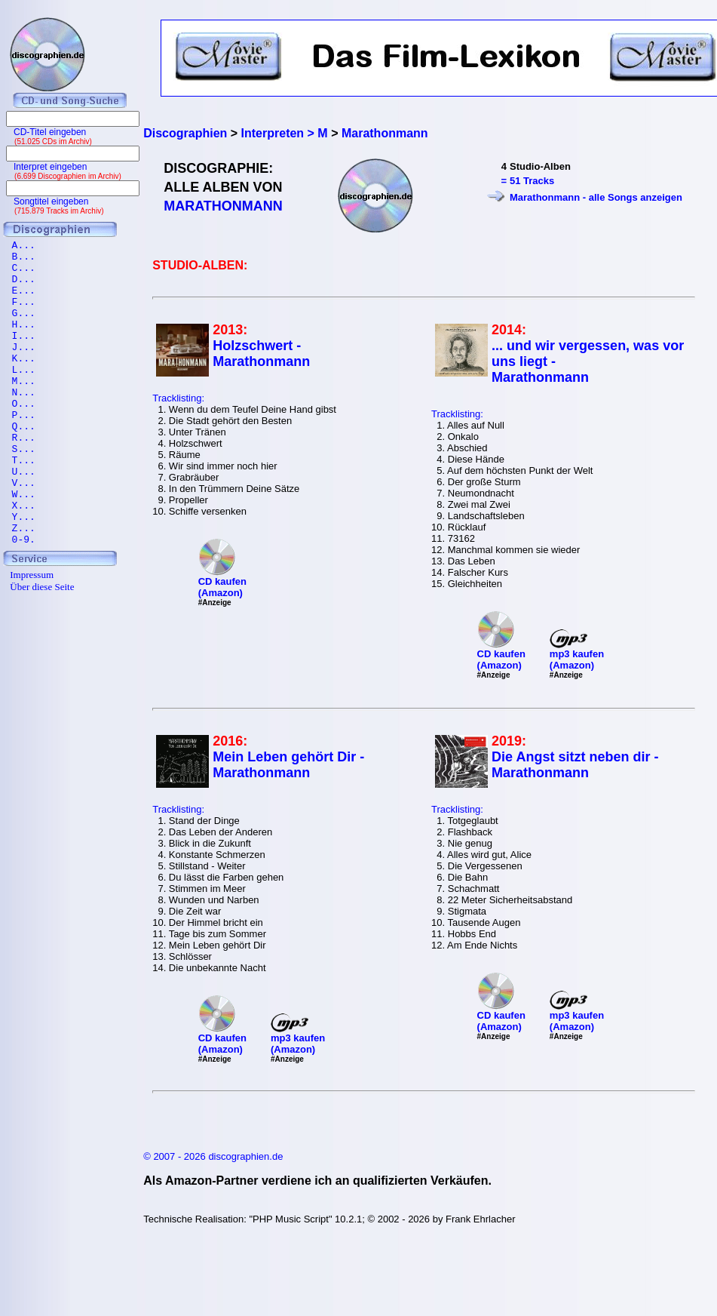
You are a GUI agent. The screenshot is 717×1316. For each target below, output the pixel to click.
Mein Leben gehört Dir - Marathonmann (288, 764)
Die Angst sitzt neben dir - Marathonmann (575, 764)
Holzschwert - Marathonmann (261, 353)
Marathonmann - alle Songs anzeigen (596, 197)
